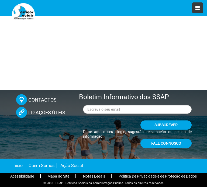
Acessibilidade (22, 176)
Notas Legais (94, 176)
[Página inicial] (23, 13)
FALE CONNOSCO (166, 143)
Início (17, 165)
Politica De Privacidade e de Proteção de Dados (158, 176)
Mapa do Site (58, 176)
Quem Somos (41, 165)
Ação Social (71, 165)
